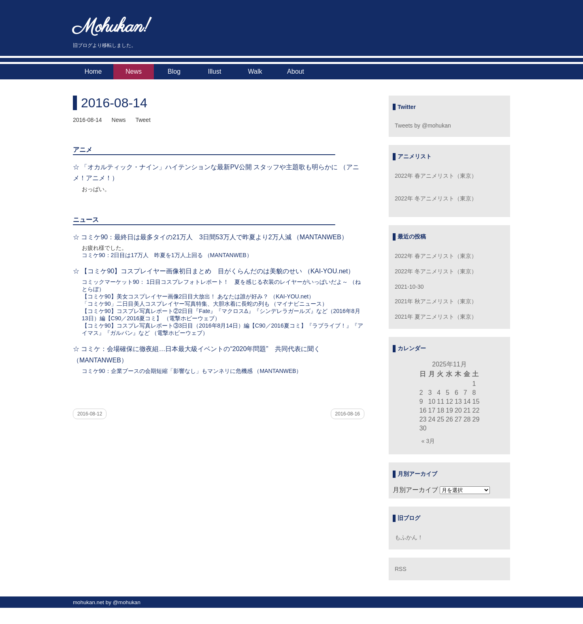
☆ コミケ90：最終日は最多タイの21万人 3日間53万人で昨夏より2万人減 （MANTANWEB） (210, 237)
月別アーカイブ (415, 489)
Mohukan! (111, 27)
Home (93, 71)
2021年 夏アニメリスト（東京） (436, 316)
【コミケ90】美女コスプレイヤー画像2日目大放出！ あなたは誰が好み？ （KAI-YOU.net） (198, 296)
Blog (174, 71)
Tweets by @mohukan (423, 125)
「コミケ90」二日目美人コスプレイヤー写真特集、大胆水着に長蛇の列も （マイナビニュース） (205, 303)
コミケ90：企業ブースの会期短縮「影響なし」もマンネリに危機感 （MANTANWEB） (192, 371)
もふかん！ (409, 537)
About (295, 71)
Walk (255, 71)
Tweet (142, 120)
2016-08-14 (114, 103)
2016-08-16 (347, 414)
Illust (214, 71)
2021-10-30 (409, 286)
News (134, 71)
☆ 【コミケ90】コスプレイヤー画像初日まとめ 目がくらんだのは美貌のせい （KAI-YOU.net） (213, 271)
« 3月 (428, 441)
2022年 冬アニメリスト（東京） (436, 198)
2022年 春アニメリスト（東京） (436, 176)
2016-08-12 (89, 414)
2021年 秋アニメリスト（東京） (436, 301)
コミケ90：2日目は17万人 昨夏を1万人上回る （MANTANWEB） (167, 255)
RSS (400, 569)
